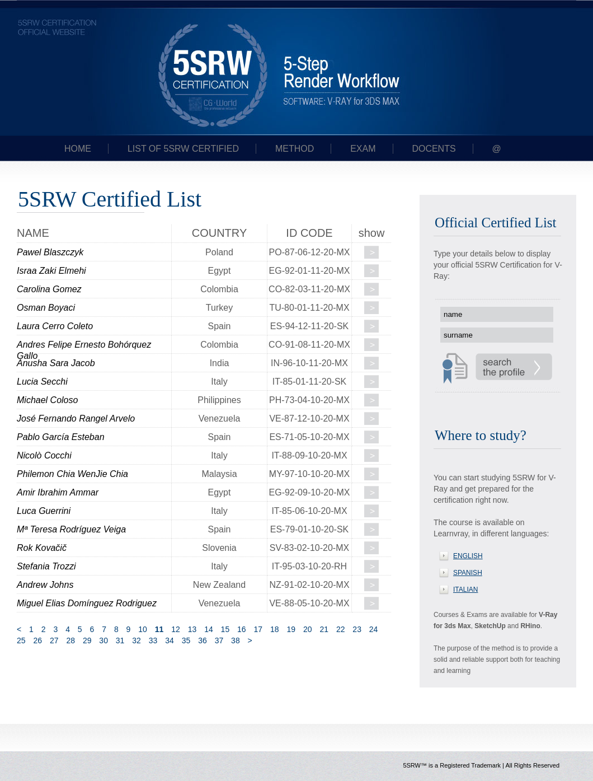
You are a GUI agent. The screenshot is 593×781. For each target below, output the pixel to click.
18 (274, 629)
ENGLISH (468, 556)
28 (70, 640)
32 (136, 640)
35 (186, 640)
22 (340, 629)
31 (120, 640)
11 (159, 629)
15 (225, 629)
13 (192, 629)
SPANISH (467, 573)
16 (241, 629)
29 (87, 640)
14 (208, 629)
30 (103, 640)
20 (307, 629)
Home (77, 148)
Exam (362, 148)
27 (54, 640)
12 (175, 629)
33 (153, 640)
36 (202, 640)
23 (356, 629)
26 (37, 640)
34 (169, 640)
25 (21, 640)
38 (235, 640)
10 (142, 629)
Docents (433, 148)
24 (373, 629)
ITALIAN (465, 589)
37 (219, 640)
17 (258, 629)
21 (323, 629)
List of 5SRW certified (183, 148)
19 (290, 629)
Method (294, 148)
